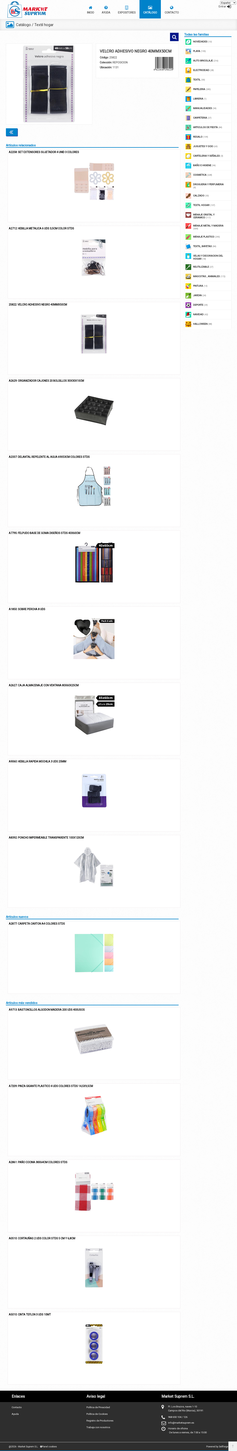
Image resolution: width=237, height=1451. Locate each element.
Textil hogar (45, 24)
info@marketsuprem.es (181, 1422)
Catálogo (23, 24)
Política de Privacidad (98, 1407)
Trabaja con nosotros (98, 1427)
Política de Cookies (97, 1414)
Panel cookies (48, 1446)
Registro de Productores (99, 1420)
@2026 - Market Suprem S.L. (23, 1446)
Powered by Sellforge (217, 1446)
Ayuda (15, 1414)
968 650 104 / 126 (177, 1417)
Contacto (17, 1407)
